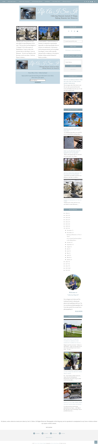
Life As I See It (37, 443)
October (69, 242)
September (69, 244)
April (68, 255)
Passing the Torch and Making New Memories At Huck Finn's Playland (72, 130)
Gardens (47, 1)
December (69, 230)
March (68, 257)
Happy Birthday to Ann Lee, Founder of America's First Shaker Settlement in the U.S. (72, 341)
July (68, 249)
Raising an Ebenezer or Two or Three (26, 28)
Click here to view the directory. (73, 50)
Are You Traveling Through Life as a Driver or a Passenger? (73, 173)
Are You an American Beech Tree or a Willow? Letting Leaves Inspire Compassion (73, 81)
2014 (67, 270)
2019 (67, 228)
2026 (67, 213)
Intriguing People (37, 1)
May (68, 253)
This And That (56, 1)
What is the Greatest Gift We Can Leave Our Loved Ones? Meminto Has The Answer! (72, 152)
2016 (67, 266)
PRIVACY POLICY (73, 69)
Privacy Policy (67, 1)
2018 (67, 261)
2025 (67, 215)
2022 (67, 222)
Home (3, 1)
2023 (67, 219)
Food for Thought (24, 1)
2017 (67, 264)
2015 (67, 268)
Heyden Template (43, 443)
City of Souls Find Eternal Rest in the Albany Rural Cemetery (49, 29)
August (68, 246)
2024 (67, 217)
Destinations (12, 1)
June (68, 251)
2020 (67, 226)
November (69, 232)
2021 (67, 224)
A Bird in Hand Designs (54, 443)
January (69, 259)
